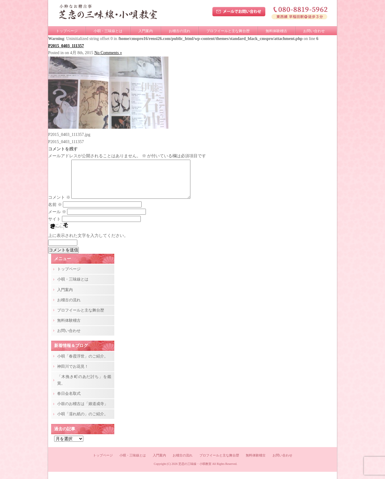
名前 (55, 212)
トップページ (67, 31)
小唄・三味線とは (108, 31)
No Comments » (108, 53)
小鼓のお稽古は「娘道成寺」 (82, 411)
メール (57, 219)
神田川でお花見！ (72, 373)
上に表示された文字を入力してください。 (88, 243)
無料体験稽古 (276, 31)
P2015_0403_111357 (66, 46)
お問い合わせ (314, 31)
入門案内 (145, 31)
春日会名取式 (69, 400)
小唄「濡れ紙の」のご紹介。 (82, 421)
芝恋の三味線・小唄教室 (194, 471)
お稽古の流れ (179, 31)
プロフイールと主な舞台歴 (228, 31)
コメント (59, 204)
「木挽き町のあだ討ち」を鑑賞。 (84, 387)
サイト (54, 226)
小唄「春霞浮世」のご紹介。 (82, 363)
